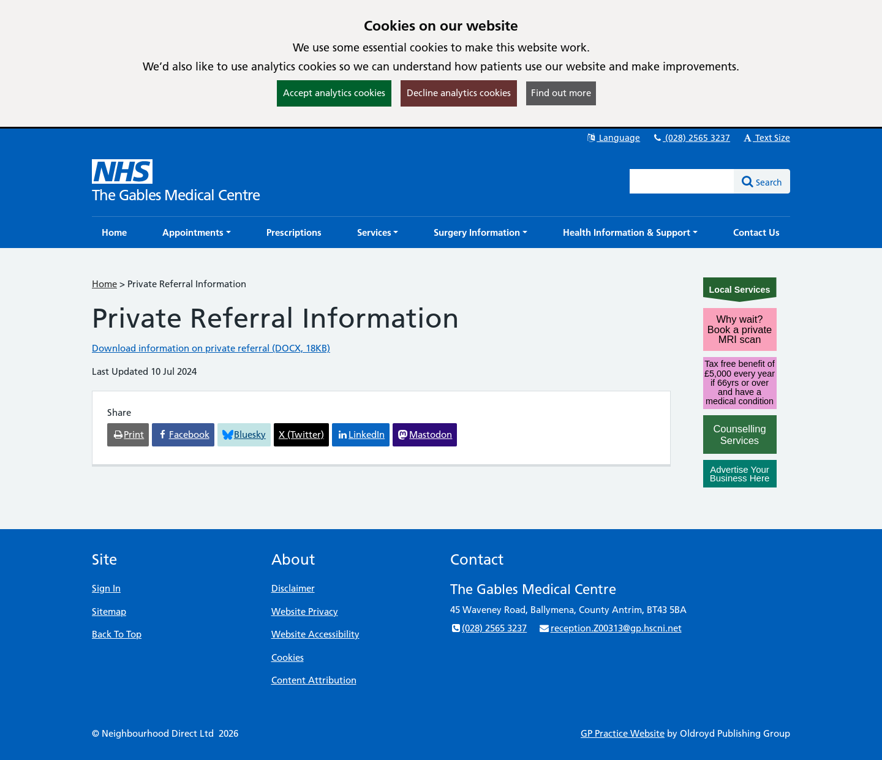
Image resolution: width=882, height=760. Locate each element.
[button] (197, 232)
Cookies (287, 657)
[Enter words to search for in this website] (682, 181)
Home (104, 284)
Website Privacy (304, 611)
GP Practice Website (623, 733)
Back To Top (116, 634)
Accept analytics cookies (334, 93)
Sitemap (109, 611)
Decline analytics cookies (459, 93)
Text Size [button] (766, 137)
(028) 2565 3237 (691, 137)
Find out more (561, 93)
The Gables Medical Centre (176, 195)
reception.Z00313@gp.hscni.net (609, 628)
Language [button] (613, 137)
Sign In (106, 588)
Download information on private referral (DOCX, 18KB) (211, 348)
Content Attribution (313, 680)
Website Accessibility (315, 634)
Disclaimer (293, 588)
